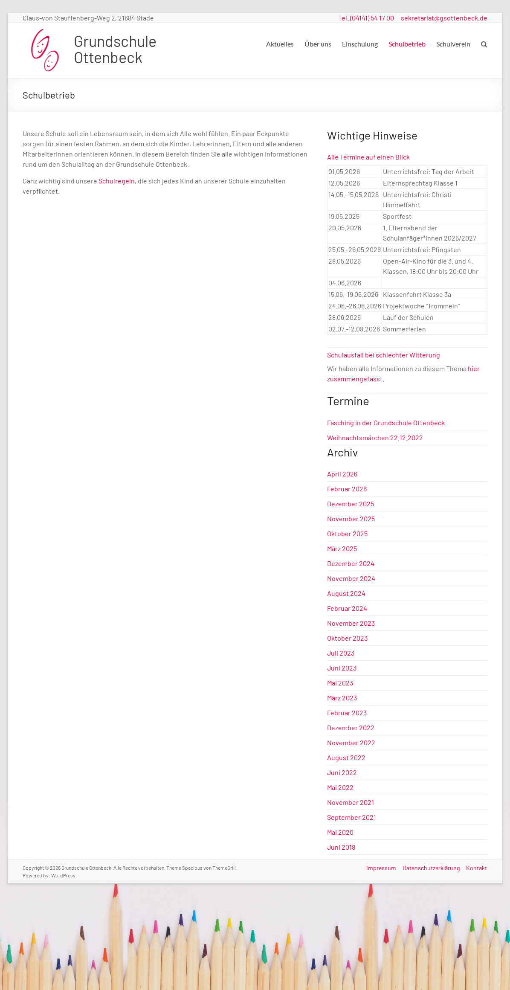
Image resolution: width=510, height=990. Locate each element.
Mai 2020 (340, 832)
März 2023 (342, 698)
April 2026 (342, 474)
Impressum (381, 867)
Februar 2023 (347, 712)
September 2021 (351, 817)
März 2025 (342, 548)
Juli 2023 (340, 653)
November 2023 (351, 623)
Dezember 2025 (350, 503)
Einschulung (360, 44)
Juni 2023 (341, 668)
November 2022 (351, 742)
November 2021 (350, 802)
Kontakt (477, 867)
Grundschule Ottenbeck (115, 49)
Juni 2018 (341, 847)
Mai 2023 (340, 683)
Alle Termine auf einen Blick (368, 157)
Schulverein (453, 44)
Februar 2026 (347, 489)
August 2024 (346, 593)
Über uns (317, 44)
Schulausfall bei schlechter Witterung (383, 355)
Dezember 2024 (350, 563)
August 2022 (346, 757)
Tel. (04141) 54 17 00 (366, 18)
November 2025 (351, 518)
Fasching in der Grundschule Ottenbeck (386, 422)
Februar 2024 (347, 608)
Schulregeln (117, 181)
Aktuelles (280, 44)
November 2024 (351, 578)
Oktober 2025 (347, 533)
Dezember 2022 (350, 727)
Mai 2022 (340, 787)
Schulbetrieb (407, 44)
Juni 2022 (342, 772)
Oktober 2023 (347, 638)
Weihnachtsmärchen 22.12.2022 (375, 437)
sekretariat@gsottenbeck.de (444, 18)
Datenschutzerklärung (431, 867)
